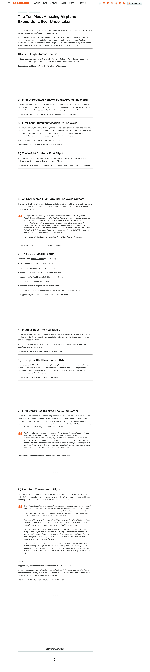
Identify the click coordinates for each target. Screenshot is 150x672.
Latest (37, 3)
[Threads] (116, 3)
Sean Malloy (75, 424)
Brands (62, 3)
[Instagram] (120, 3)
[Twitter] (112, 3)
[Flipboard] (108, 3)
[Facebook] (100, 3)
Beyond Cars (22, 11)
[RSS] (124, 3)
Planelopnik (47, 11)
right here (77, 290)
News (44, 3)
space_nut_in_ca (25, 209)
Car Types (73, 3)
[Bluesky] (104, 3)
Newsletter (134, 3)
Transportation (35, 11)
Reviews (53, 3)
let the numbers (37, 259)
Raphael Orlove (24, 26)
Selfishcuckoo (61, 500)
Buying (83, 3)
